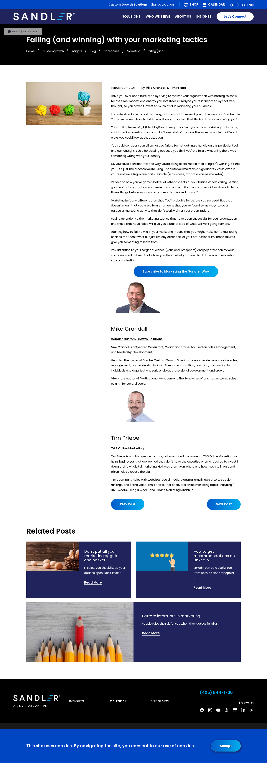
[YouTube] (218, 710)
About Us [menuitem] (183, 16)
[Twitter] (252, 710)
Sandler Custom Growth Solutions (137, 339)
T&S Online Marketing (127, 448)
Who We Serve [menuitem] (158, 16)
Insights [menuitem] (204, 16)
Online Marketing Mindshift (175, 490)
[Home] (44, 16)
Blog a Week (138, 490)
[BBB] (227, 710)
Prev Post (128, 504)
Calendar (216, 4)
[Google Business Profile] (235, 710)
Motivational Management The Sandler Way (171, 378)
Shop (193, 4)
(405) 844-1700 (242, 5)
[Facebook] (202, 710)
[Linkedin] (243, 710)
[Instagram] (210, 710)
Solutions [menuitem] (131, 16)
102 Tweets (119, 490)
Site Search (160, 701)
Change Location (162, 4)
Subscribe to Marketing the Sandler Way (176, 271)
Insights (76, 701)
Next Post (224, 504)
